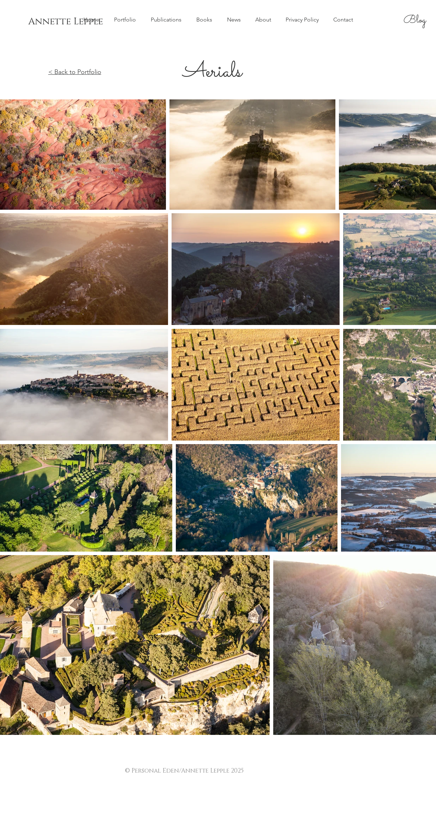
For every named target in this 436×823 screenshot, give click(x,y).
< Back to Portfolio (74, 72)
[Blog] (415, 20)
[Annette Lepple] (65, 22)
